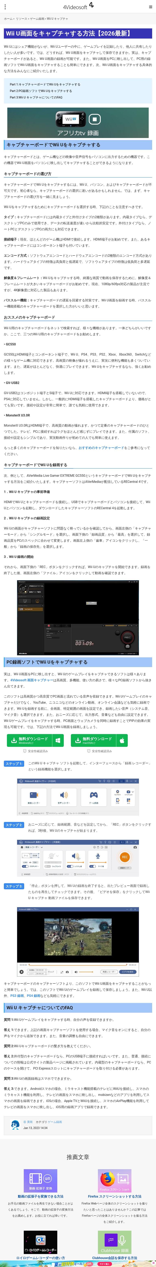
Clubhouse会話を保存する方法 (114, 1258)
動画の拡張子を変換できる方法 (40, 1196)
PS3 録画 (17, 996)
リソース (21, 18)
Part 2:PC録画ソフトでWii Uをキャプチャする (41, 91)
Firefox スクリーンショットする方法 (114, 1196)
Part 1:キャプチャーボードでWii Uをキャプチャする (45, 84)
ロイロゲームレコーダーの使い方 (40, 1258)
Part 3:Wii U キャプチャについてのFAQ (36, 97)
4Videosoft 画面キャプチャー (31, 680)
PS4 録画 (33, 996)
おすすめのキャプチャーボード (101, 448)
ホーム (8, 18)
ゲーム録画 (37, 18)
